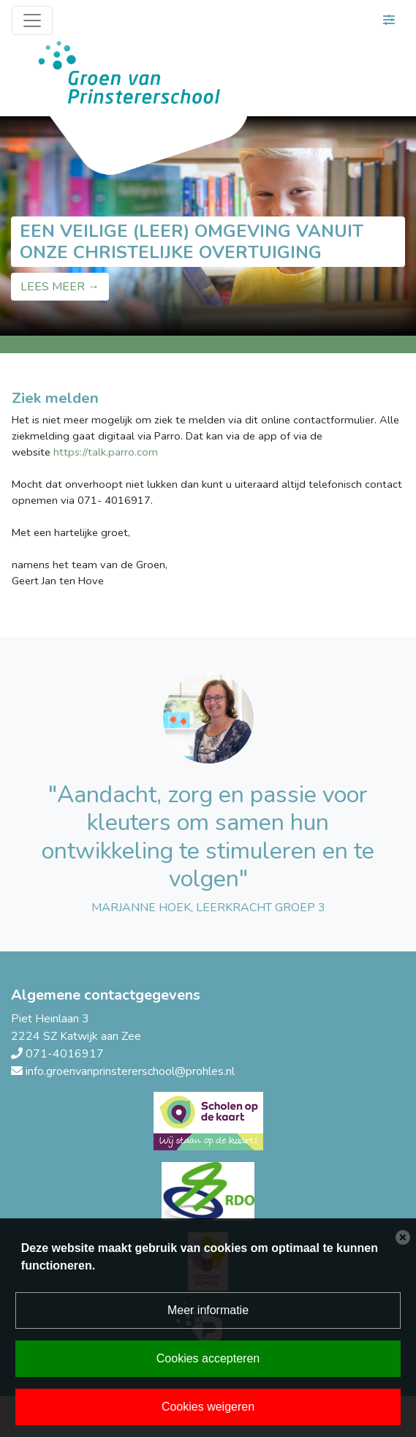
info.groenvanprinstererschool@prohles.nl (130, 1071)
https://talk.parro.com (105, 452)
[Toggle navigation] (32, 20)
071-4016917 (65, 1054)
